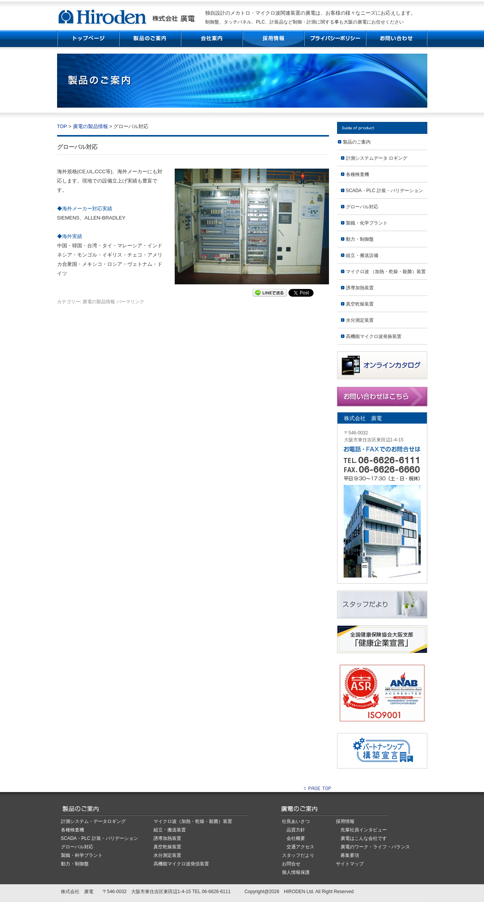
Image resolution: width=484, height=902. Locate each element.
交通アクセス (300, 847)
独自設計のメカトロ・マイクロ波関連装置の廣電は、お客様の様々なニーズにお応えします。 (310, 13)
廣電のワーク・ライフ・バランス (375, 847)
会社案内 (211, 38)
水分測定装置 (360, 320)
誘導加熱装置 (360, 288)
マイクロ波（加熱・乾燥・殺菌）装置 (192, 821)
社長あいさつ (296, 821)
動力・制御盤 (360, 239)
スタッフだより (298, 855)
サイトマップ (350, 864)
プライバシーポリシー (335, 38)
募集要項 (350, 855)
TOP (88, 38)
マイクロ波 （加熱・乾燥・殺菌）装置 (386, 271)
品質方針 (296, 830)
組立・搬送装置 (169, 830)
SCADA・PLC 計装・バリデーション (384, 190)
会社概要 (296, 838)
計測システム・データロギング (93, 821)
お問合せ (291, 864)
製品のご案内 (357, 142)
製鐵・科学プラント (82, 855)
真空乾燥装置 (360, 304)
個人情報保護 (296, 872)
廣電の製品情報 (90, 126)
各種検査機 (357, 174)
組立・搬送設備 (362, 255)
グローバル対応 (362, 206)
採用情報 (273, 38)
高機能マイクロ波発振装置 (373, 336)
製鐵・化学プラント (367, 223)
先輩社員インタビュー (364, 830)
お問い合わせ (396, 38)
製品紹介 (149, 38)
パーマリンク (130, 301)
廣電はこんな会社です (364, 838)
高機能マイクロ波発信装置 (181, 864)
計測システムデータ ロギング (376, 158)
